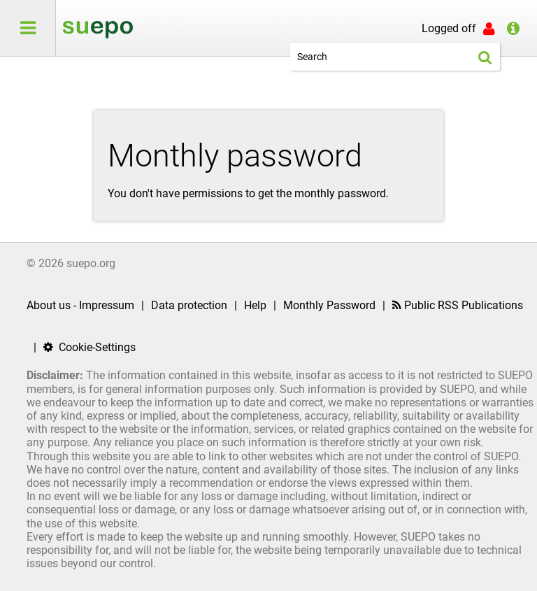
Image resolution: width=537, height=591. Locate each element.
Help (255, 305)
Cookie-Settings (89, 347)
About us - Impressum (80, 305)
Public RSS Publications (457, 305)
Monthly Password (329, 305)
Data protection (189, 305)
